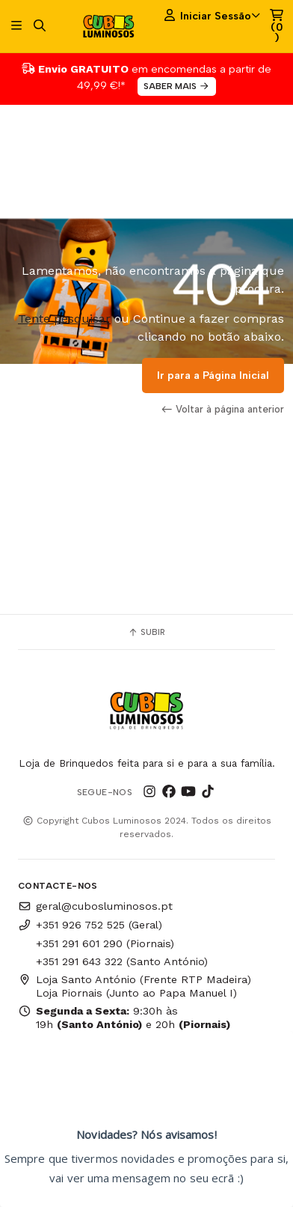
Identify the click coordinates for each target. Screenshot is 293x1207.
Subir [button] (146, 632)
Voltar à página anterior (223, 409)
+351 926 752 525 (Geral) (90, 925)
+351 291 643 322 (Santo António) (122, 961)
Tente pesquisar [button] (64, 318)
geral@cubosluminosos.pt (95, 906)
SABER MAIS (177, 86)
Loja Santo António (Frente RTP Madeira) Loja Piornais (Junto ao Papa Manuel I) (134, 986)
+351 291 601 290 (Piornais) (105, 943)
